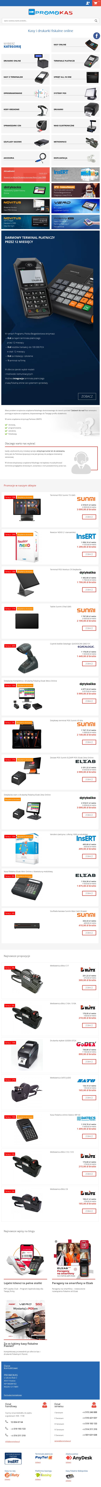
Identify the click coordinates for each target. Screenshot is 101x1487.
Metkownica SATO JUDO (60, 1077)
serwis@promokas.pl (62, 1441)
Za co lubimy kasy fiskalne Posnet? (21, 1345)
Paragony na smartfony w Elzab (72, 1283)
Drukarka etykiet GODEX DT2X (63, 1040)
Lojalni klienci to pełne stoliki (23, 1283)
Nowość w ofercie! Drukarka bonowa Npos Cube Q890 (25, 177)
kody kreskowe (11, 109)
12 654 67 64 (17, 1422)
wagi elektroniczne (64, 125)
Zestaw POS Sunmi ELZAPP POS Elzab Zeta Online (72, 757)
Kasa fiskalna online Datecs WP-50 (65, 1115)
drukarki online (12, 61)
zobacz (87, 396)
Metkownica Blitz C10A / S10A (63, 1003)
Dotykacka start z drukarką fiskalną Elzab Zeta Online (27, 794)
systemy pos (60, 93)
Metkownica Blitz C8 (59, 1189)
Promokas (50, 12)
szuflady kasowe (13, 141)
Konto (87, 3)
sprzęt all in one (62, 77)
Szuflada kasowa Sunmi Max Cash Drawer (68, 911)
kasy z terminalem (13, 77)
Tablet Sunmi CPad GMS (60, 606)
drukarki (58, 109)
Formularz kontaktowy (13, 1395)
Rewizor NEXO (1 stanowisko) (62, 532)
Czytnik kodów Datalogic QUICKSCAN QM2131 (70, 643)
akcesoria (9, 158)
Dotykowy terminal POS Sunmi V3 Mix (66, 720)
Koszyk (99, 1)
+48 (18, 1429)
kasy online (60, 44)
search (96, 20)
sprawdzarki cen (12, 125)
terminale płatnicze (64, 61)
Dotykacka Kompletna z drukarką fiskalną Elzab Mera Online (30, 681)
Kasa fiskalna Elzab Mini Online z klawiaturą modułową (28, 871)
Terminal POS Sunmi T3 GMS (62, 495)
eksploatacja (60, 158)
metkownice (60, 141)
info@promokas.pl (12, 1441)
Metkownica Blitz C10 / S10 (62, 1152)
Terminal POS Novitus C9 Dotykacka (65, 569)
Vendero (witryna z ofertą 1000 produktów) (69, 834)
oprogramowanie (13, 93)
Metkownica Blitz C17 (59, 965)
